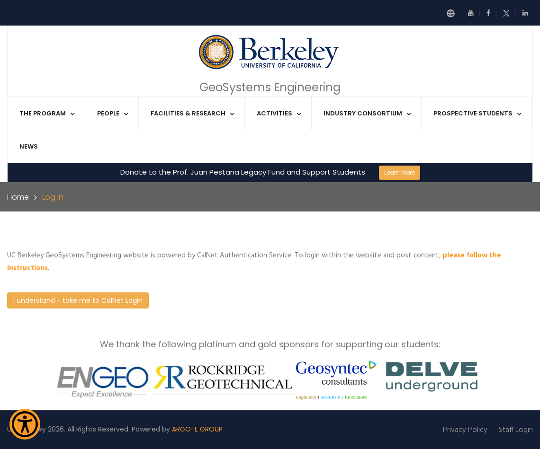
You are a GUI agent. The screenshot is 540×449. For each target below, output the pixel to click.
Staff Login (516, 430)
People (108, 113)
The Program (42, 113)
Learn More (399, 172)
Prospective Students (473, 113)
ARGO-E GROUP (197, 429)
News (28, 146)
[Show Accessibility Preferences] (24, 424)
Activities (274, 113)
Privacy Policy (465, 430)
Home (18, 197)
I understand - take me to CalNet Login (78, 300)
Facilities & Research (188, 113)
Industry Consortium (363, 113)
